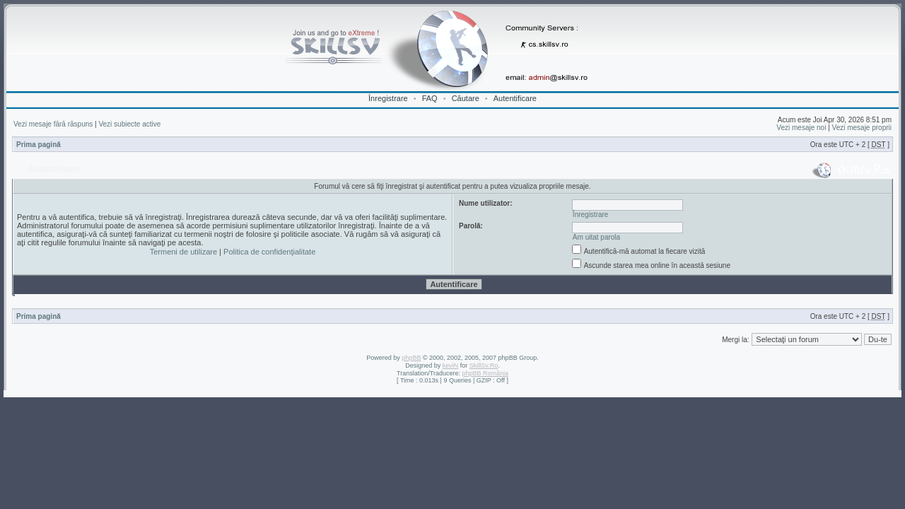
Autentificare (515, 98)
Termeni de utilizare (183, 251)
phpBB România (485, 373)
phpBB (411, 357)
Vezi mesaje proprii (862, 127)
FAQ (430, 98)
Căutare (465, 98)
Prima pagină (38, 144)
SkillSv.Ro (483, 365)
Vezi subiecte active (129, 124)
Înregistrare (388, 98)
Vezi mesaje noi (801, 127)
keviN (451, 365)
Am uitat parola (596, 237)
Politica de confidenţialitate (269, 251)
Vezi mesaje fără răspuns (53, 124)
